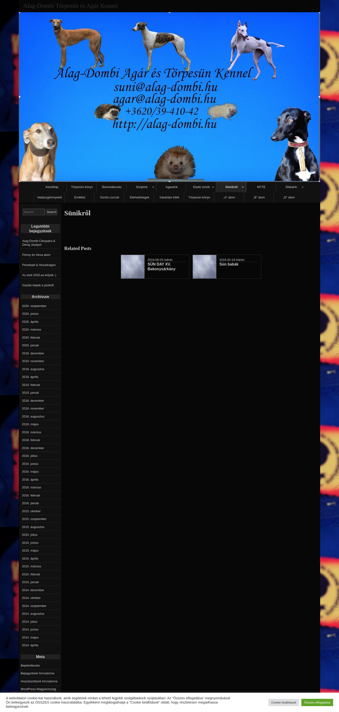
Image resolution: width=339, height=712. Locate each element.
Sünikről (231, 187)
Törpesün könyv (82, 187)
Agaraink (171, 187)
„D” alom (289, 197)
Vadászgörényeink (49, 197)
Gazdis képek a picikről (38, 285)
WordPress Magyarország (38, 689)
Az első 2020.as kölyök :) (39, 275)
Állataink (291, 187)
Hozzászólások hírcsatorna (39, 681)
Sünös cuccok (109, 197)
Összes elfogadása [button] (317, 702)
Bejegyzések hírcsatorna (37, 673)
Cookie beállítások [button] (283, 702)
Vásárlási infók (169, 197)
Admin (168, 260)
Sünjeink (142, 187)
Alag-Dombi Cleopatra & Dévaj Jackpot (38, 242)
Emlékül (79, 197)
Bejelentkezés (30, 665)
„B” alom (259, 197)
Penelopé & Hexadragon (39, 265)
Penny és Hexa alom (36, 255)
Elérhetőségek (139, 197)
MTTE (261, 187)
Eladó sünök (201, 187)
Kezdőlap (52, 187)
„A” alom (229, 197)
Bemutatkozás (111, 187)
